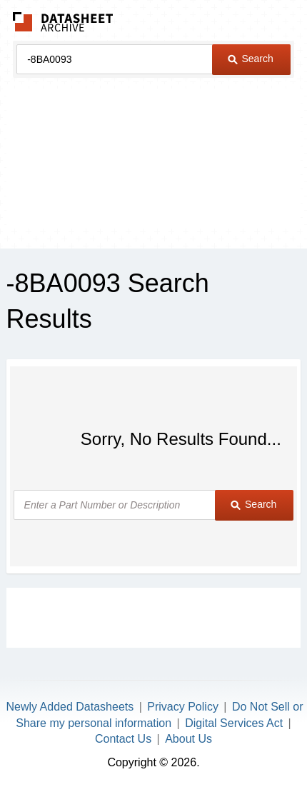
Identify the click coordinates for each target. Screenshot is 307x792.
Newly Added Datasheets (70, 707)
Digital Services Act (234, 723)
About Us (188, 739)
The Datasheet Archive (63, 21)
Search (250, 58)
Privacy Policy (182, 707)
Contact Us (123, 739)
